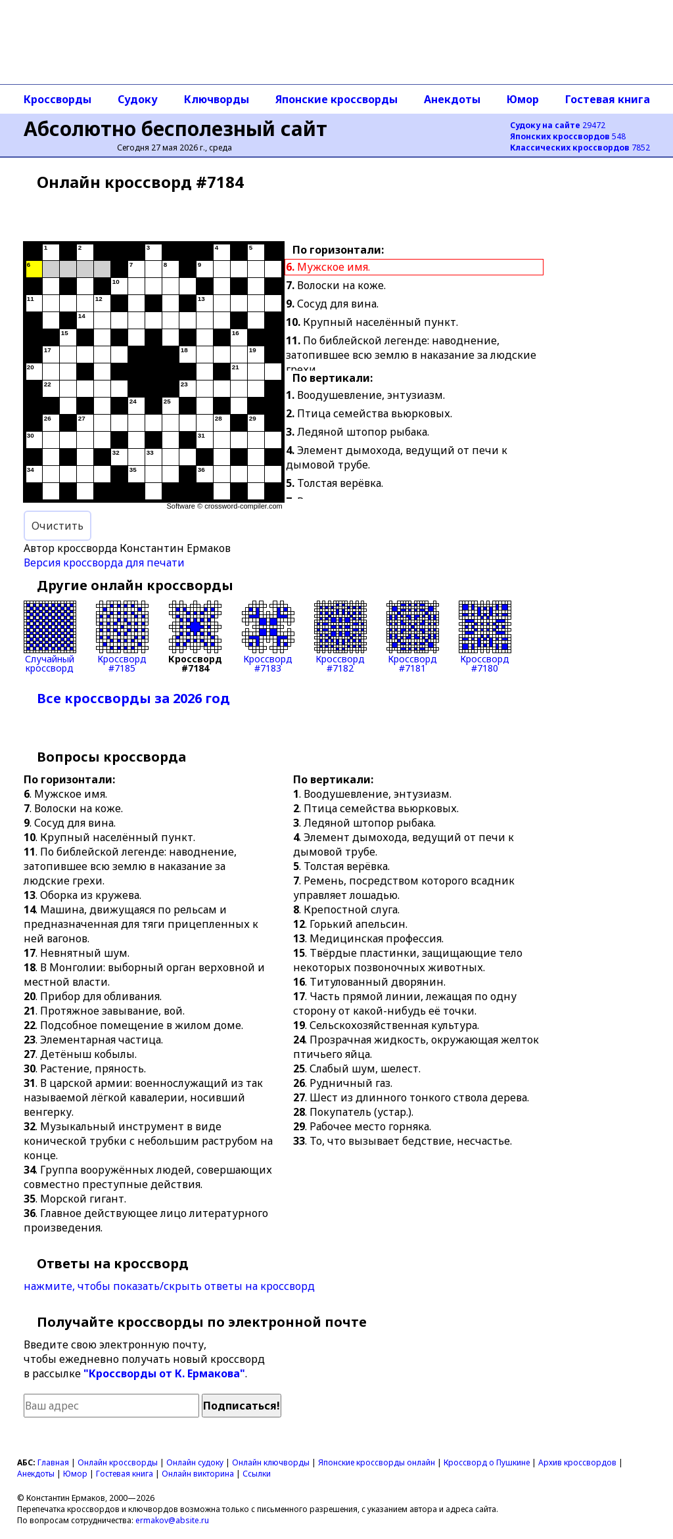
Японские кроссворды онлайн (376, 1462)
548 (568, 136)
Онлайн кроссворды (118, 1462)
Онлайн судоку (194, 1462)
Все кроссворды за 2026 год (133, 698)
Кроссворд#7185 (122, 637)
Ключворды (216, 99)
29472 (557, 125)
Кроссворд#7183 (268, 637)
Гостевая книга (607, 99)
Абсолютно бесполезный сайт (175, 128)
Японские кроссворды (336, 99)
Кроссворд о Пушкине (487, 1462)
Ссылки (257, 1473)
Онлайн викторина (198, 1473)
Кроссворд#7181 (412, 637)
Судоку (138, 99)
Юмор (523, 99)
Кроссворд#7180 (485, 637)
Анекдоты (452, 99)
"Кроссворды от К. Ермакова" (164, 1373)
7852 (580, 147)
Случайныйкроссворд (50, 637)
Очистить (57, 525)
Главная (53, 1462)
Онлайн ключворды (271, 1462)
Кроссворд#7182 (340, 637)
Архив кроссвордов (577, 1462)
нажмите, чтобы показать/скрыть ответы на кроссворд (169, 1286)
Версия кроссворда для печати (104, 562)
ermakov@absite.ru (172, 1520)
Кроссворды (57, 99)
